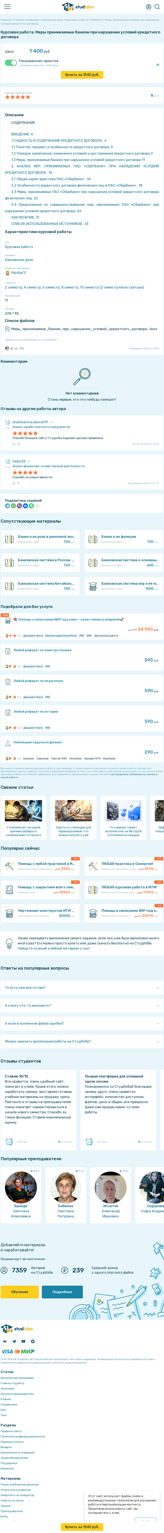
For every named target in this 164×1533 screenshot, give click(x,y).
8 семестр (69, 287)
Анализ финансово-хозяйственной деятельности (48, 466)
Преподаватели (12, 1511)
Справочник (9, 1404)
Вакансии (7, 1468)
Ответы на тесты (12, 1500)
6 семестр (51, 287)
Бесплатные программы (17, 1377)
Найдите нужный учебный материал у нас (53, 948)
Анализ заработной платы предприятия (41, 427)
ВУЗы (4, 1516)
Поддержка (9, 1463)
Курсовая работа (19, 247)
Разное (6, 1399)
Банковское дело (19, 260)
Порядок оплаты (12, 1441)
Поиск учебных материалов (20, 1484)
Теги (4, 1415)
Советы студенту (12, 1383)
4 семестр (32, 287)
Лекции (6, 1505)
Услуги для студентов (16, 1489)
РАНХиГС (15, 273)
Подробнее (62, 1292)
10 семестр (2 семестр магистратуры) (112, 287)
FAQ (3, 1409)
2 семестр (13, 287)
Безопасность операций (18, 1452)
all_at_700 (14, 348)
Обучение (19, 1292)
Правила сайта (11, 1431)
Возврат (6, 1447)
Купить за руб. (82, 75)
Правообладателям (14, 1457)
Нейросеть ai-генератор (17, 1495)
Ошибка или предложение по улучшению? (31, 339)
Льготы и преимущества (17, 1393)
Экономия (7, 1388)
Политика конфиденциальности (23, 1436)
